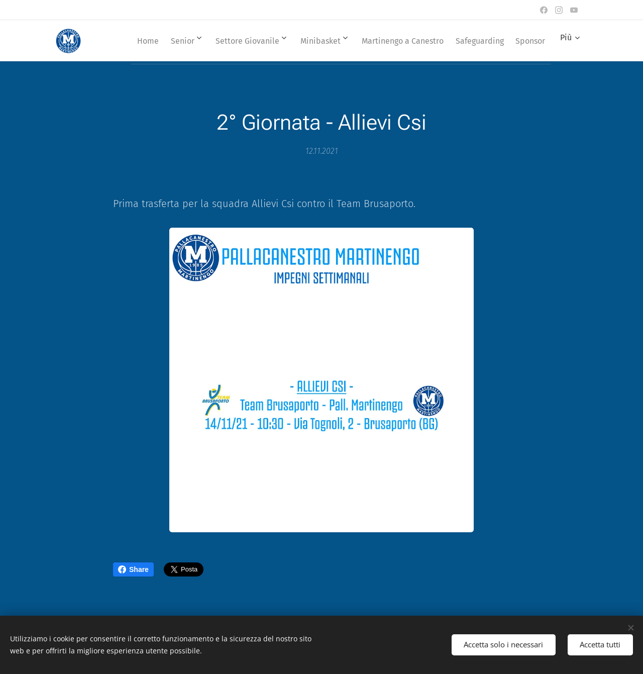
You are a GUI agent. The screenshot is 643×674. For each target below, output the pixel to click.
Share (133, 569)
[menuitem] (162, 40)
